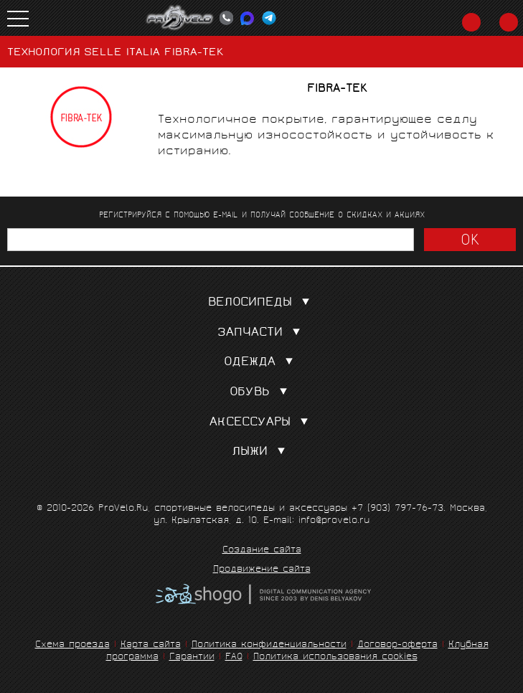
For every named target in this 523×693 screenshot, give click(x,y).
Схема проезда (72, 645)
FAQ (233, 657)
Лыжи (261, 452)
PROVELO (180, 18)
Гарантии (192, 657)
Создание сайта (261, 551)
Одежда (261, 362)
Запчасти (261, 333)
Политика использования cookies (335, 657)
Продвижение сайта (262, 570)
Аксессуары (261, 422)
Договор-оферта (397, 645)
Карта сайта (151, 645)
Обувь (261, 392)
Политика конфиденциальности (269, 645)
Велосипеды (262, 303)
